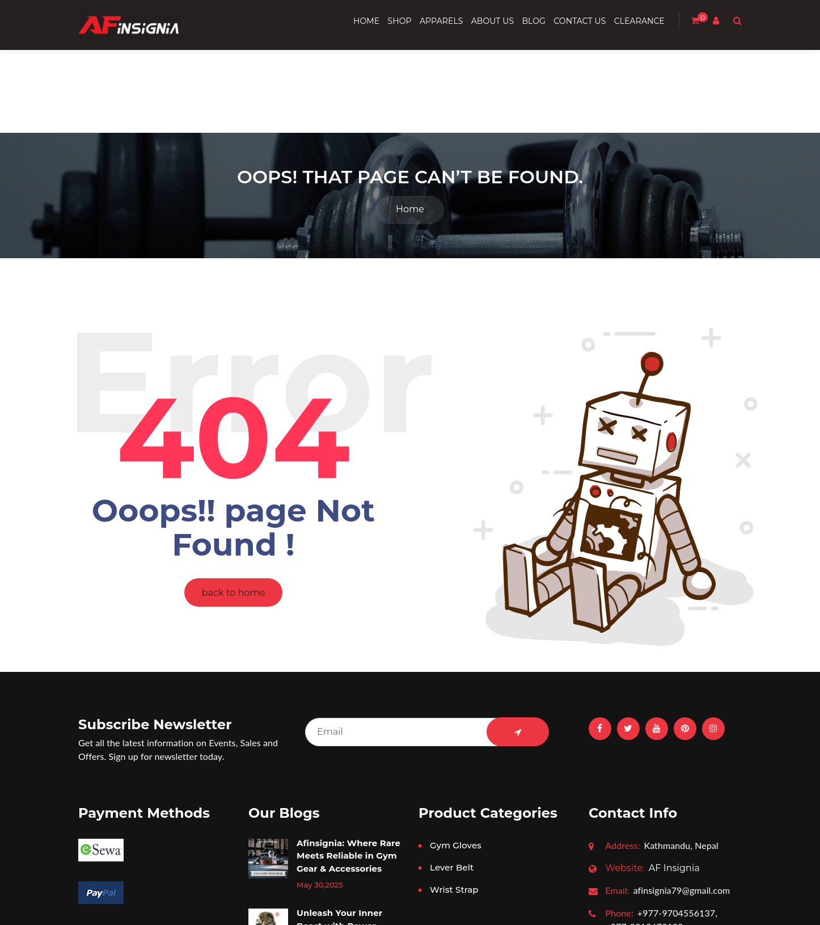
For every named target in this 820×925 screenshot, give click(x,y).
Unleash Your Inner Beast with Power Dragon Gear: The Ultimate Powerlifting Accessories (345, 806)
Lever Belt (452, 734)
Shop (399, 21)
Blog (534, 21)
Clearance (639, 21)
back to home (233, 460)
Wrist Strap (454, 756)
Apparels (441, 21)
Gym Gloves (455, 712)
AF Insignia (652, 735)
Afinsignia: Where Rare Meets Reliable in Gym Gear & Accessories (348, 723)
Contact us (579, 21)
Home (366, 21)
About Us (492, 21)
